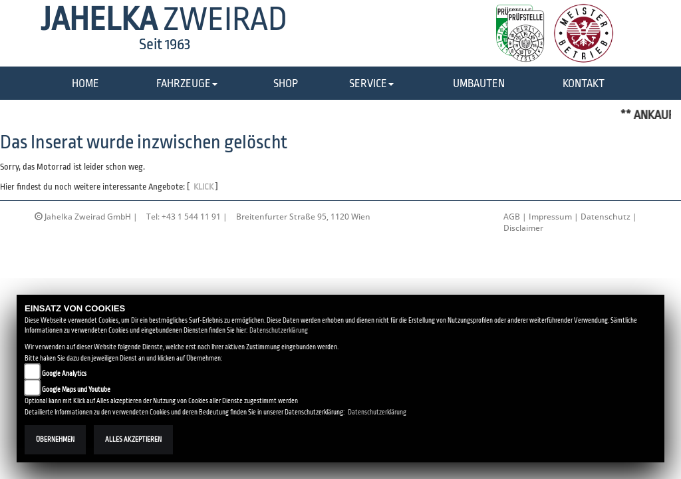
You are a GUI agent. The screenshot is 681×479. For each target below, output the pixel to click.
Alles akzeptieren (133, 439)
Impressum (550, 216)
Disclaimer (523, 228)
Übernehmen (55, 439)
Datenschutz (605, 216)
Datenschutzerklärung (278, 330)
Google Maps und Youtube (76, 389)
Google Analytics (64, 373)
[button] (187, 84)
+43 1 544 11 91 (191, 216)
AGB (511, 216)
